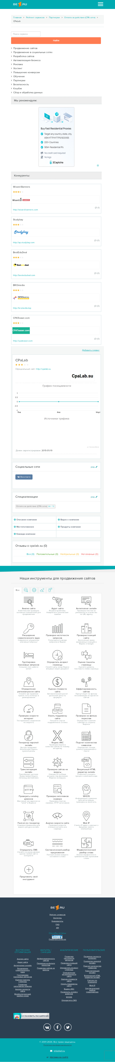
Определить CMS (69, 1000)
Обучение (18, 76)
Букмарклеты (57, 921)
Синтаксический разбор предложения (92, 990)
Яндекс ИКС (69, 989)
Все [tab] (17, 590)
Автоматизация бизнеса (25, 60)
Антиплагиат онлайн (23, 965)
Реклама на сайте (57, 1057)
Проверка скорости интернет (92, 957)
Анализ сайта (23, 959)
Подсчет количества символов (92, 967)
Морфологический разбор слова (22, 995)
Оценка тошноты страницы (22, 981)
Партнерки (54, 17)
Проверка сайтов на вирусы (46, 969)
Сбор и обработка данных (27, 92)
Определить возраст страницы (69, 969)
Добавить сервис (91, 350)
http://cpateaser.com (22, 341)
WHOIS (69, 997)
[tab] (26, 590)
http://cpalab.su (43, 369)
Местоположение (24, 527)
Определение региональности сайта (69, 974)
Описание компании (25, 519)
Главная (17, 17)
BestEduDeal (20, 252)
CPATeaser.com (21, 317)
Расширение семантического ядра (23, 970)
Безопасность (20, 84)
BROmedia (19, 285)
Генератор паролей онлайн (92, 962)
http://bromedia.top (22, 308)
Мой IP (92, 985)
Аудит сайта (23, 962)
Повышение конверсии (25, 72)
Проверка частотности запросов (69, 958)
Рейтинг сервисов (35, 17)
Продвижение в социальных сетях (31, 52)
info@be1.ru (57, 1051)
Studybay (18, 219)
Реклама (17, 64)
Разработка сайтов (22, 56)
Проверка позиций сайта (69, 964)
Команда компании (24, 534)
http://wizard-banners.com (25, 209)
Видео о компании (68, 519)
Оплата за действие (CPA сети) (79, 17)
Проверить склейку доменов (69, 993)
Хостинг (16, 68)
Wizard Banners (21, 186)
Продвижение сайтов (24, 48)
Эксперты (57, 918)
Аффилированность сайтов (46, 959)
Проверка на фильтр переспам (46, 964)
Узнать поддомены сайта (69, 985)
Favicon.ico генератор (92, 981)
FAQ (57, 925)
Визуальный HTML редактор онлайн (92, 976)
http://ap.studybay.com (24, 242)
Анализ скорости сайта (22, 990)
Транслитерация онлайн (92, 972)
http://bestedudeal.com (24, 275)
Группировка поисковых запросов (22, 976)
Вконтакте (24, 477)
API (57, 928)
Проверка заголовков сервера (23, 985)
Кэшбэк (16, 88)
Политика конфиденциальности (57, 1045)
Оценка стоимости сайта (69, 980)
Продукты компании (69, 527)
